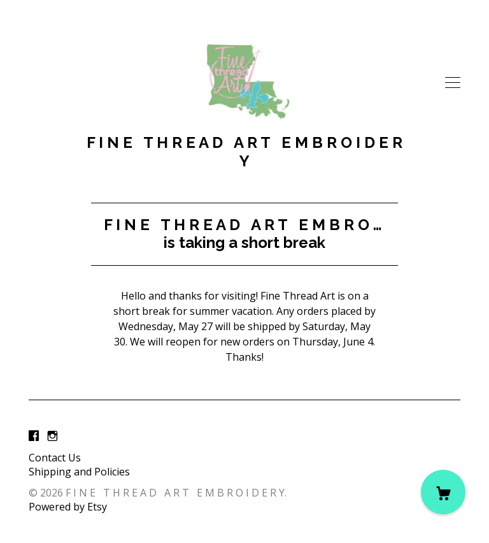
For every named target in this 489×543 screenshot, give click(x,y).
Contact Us (55, 458)
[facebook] (34, 436)
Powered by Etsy (68, 507)
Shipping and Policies (79, 472)
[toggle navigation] (452, 82)
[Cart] (443, 492)
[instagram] (52, 436)
